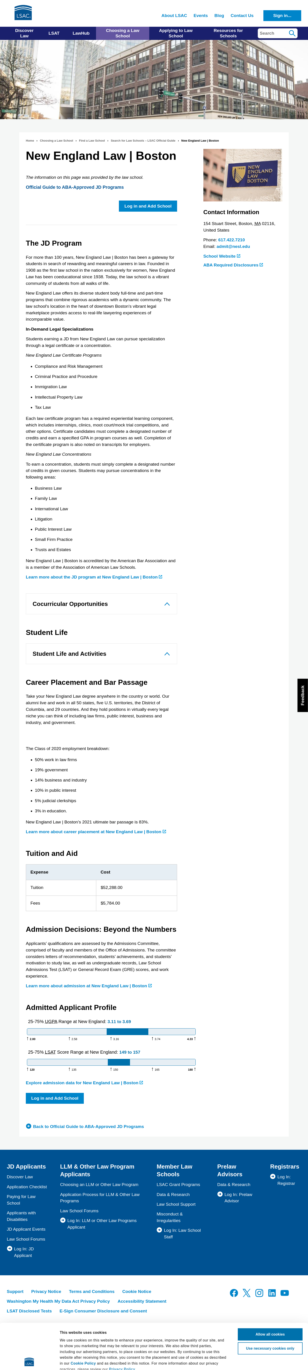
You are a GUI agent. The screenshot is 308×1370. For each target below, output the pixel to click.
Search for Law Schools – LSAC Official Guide (143, 140)
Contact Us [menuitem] (242, 15)
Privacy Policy (122, 1324)
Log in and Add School (147, 206)
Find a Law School (92, 140)
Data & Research (173, 1194)
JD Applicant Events (26, 1229)
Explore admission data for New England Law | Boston (84, 1082)
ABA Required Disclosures (233, 265)
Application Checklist (27, 1186)
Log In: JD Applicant (24, 1252)
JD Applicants (26, 1166)
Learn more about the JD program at (94, 577)
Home (30, 140)
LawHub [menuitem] (81, 33)
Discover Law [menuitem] (24, 33)
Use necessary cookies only (270, 1303)
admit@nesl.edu (233, 246)
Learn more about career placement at (96, 831)
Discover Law (20, 1176)
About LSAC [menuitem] (174, 15)
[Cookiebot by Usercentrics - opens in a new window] (29, 1361)
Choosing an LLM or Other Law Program (99, 1184)
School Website (221, 256)
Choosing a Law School (56, 140)
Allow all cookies (270, 1289)
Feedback (302, 695)
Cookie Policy (83, 1318)
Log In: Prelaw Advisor (238, 1197)
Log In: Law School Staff (182, 1233)
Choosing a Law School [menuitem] (122, 33)
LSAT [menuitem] (54, 33)
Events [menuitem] (201, 15)
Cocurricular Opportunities (70, 603)
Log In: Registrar (286, 1180)
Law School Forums (26, 1239)
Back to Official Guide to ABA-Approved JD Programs (88, 1126)
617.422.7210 (231, 239)
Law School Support (176, 1204)
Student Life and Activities (69, 653)
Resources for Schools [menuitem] (228, 33)
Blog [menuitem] (219, 15)
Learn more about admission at (89, 985)
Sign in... (282, 15)
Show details (71, 1361)
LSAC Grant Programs (178, 1184)
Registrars (284, 1166)
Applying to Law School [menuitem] (175, 33)
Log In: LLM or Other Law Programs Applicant (102, 1224)
